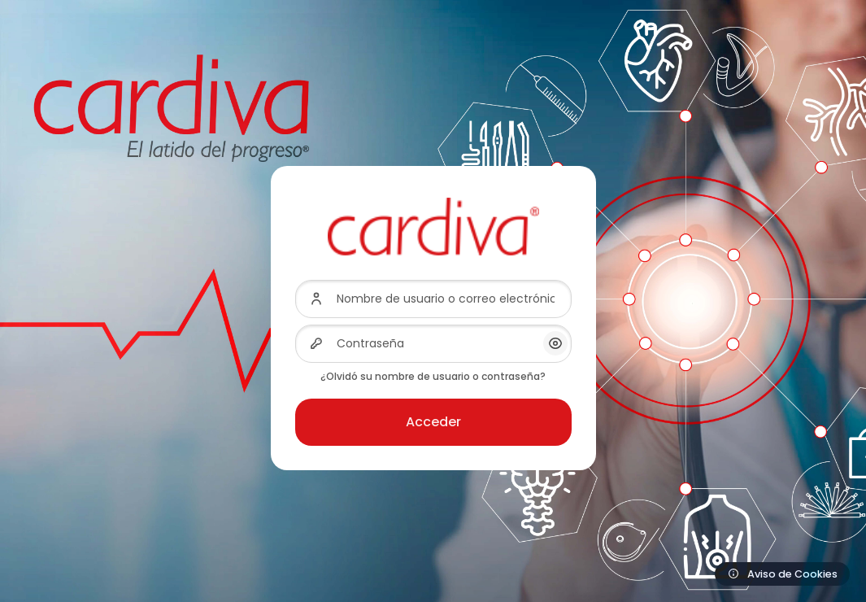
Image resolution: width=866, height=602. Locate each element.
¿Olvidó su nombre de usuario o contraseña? (433, 376)
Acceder (433, 421)
